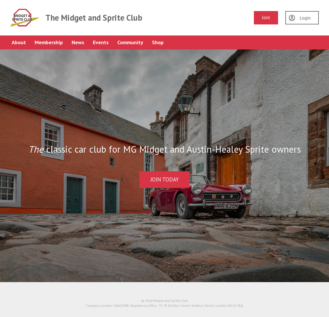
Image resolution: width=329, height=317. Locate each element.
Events (101, 42)
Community (130, 42)
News (78, 42)
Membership (49, 42)
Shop (158, 42)
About (19, 42)
